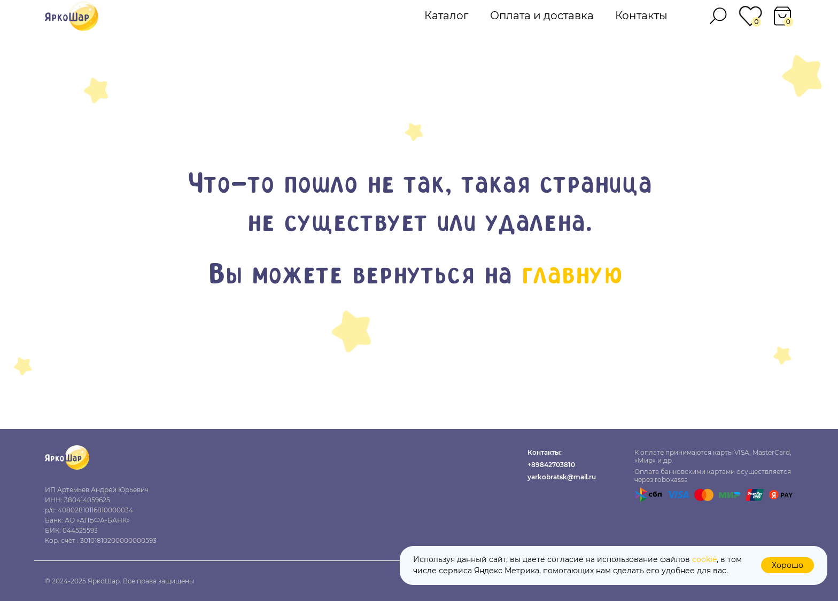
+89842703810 (551, 465)
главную (571, 276)
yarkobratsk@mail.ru (561, 477)
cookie (704, 559)
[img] (71, 16)
